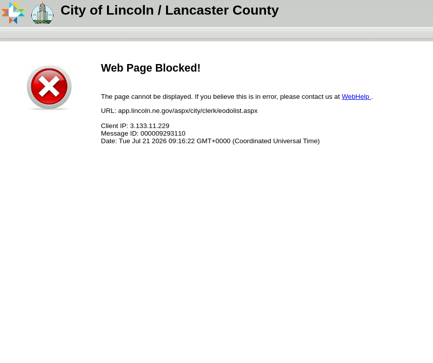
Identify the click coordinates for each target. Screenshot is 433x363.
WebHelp (356, 96)
